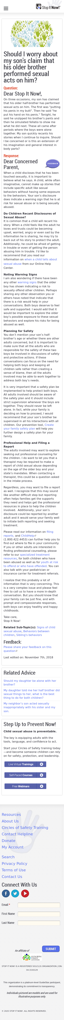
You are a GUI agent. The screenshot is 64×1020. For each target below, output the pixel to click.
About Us (10, 821)
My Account (13, 847)
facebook (6, 893)
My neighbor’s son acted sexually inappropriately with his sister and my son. (29, 707)
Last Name (8, 922)
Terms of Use (14, 870)
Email (6, 904)
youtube (24, 893)
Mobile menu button (6, 8)
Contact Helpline (17, 834)
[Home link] (48, 6)
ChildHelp (28, 535)
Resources (11, 814)
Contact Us (12, 877)
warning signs (27, 282)
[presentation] (28, 936)
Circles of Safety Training (25, 828)
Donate (8, 841)
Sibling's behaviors (29, 635)
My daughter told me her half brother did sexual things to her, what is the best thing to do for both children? (32, 694)
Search (8, 857)
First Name (8, 913)
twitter (15, 893)
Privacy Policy (14, 863)
